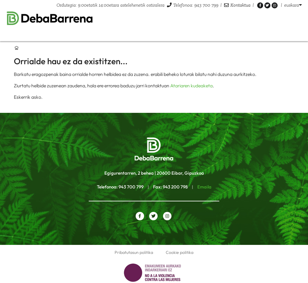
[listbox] (293, 5)
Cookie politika (179, 252)
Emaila (204, 187)
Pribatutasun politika (134, 252)
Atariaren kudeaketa (191, 86)
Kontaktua (240, 5)
